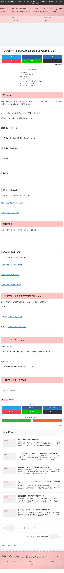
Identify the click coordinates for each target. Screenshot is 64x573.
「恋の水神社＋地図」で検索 (10, 214)
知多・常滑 (4, 400)
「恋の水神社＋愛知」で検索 (17, 328)
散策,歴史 (11, 400)
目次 (29, 69)
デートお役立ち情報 (7, 362)
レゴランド (32, 564)
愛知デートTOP (11, 562)
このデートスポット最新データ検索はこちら (33, 81)
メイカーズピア (32, 562)
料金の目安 (24, 77)
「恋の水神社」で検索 (15, 318)
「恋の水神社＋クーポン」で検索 (11, 266)
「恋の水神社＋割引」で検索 (10, 276)
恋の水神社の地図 (28, 75)
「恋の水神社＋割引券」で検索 (11, 286)
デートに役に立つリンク (27, 84)
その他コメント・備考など (28, 86)
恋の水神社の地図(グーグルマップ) (12, 204)
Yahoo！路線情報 (6, 347)
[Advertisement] (32, 35)
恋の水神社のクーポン (29, 79)
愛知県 (53, 562)
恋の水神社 (24, 72)
